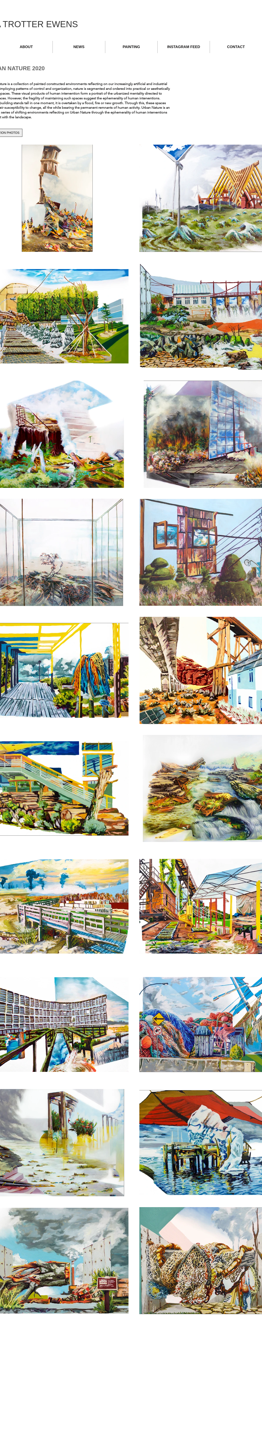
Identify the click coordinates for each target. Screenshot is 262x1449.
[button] (131, 47)
